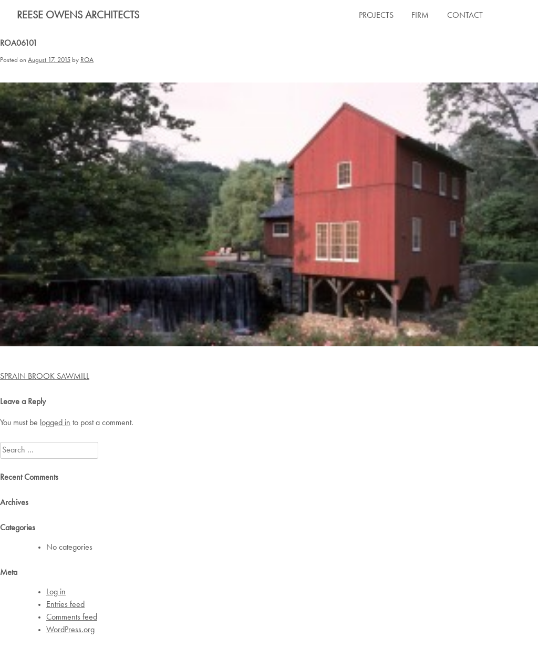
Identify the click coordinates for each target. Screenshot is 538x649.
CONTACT (465, 16)
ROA (87, 60)
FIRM (420, 16)
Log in (56, 592)
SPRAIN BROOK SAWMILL (44, 377)
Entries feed (65, 605)
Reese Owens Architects (78, 16)
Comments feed (71, 617)
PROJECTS (376, 16)
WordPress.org (70, 630)
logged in (55, 423)
